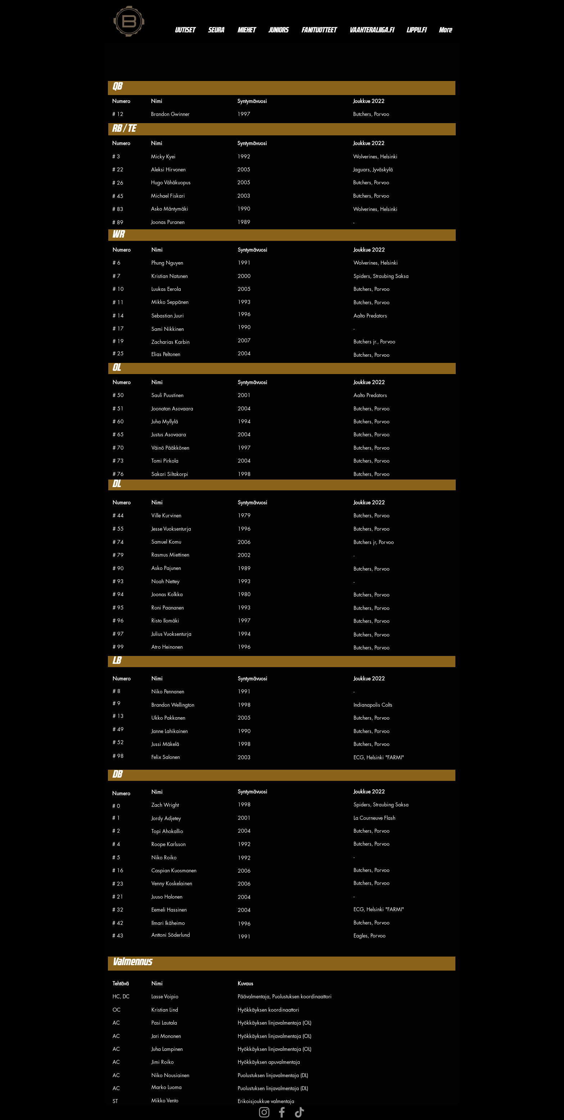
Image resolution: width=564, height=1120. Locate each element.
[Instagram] (264, 1112)
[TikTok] (299, 1112)
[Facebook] (282, 1112)
